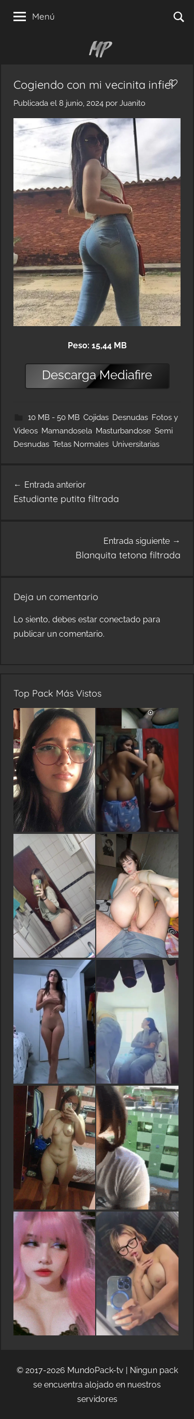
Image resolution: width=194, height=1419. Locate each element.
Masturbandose (123, 431)
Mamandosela (66, 431)
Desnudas (130, 417)
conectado (120, 619)
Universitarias (135, 444)
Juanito (132, 103)
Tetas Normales (81, 444)
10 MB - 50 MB (54, 417)
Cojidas (96, 417)
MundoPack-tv (95, 1370)
